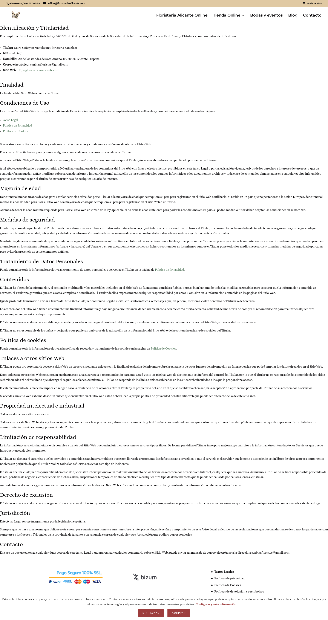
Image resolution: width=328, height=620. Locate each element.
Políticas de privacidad (229, 578)
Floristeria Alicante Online (181, 16)
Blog (292, 16)
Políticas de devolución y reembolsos (239, 591)
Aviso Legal (10, 120)
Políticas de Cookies (227, 585)
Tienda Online (226, 16)
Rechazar (150, 613)
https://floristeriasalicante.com (38, 70)
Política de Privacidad (17, 125)
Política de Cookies (15, 131)
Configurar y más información (216, 604)
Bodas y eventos (266, 16)
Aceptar (179, 613)
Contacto (312, 16)
